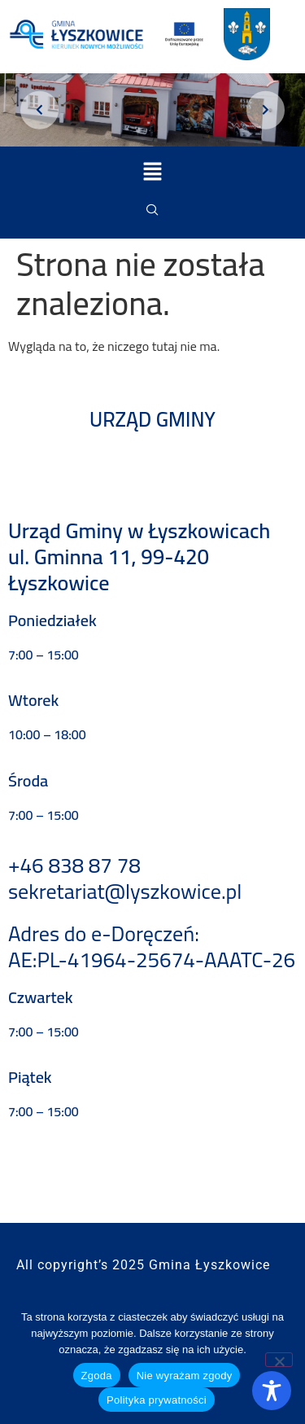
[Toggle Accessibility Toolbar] (272, 1390)
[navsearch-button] (153, 210)
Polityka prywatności (157, 1400)
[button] (152, 172)
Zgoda (96, 1375)
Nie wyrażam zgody (185, 1375)
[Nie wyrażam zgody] (279, 1359)
